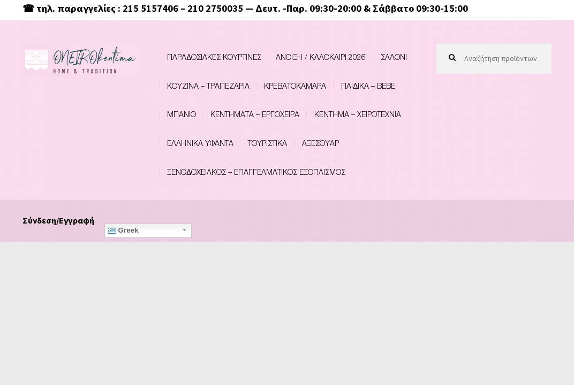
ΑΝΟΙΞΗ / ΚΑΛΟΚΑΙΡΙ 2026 (321, 56)
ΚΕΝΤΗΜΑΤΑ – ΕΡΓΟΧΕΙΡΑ (254, 114)
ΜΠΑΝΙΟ (181, 114)
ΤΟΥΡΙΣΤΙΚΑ (267, 143)
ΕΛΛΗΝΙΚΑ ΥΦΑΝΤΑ (200, 143)
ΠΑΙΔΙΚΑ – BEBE (368, 85)
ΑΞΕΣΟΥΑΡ (320, 143)
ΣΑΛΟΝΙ (394, 56)
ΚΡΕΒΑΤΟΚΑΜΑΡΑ (295, 85)
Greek (123, 230)
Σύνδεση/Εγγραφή (58, 220)
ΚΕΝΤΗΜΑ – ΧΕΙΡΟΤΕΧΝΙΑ (357, 114)
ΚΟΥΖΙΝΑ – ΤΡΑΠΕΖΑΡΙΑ (208, 85)
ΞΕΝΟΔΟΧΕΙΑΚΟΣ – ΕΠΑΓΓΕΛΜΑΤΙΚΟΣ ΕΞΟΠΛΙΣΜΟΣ (256, 171)
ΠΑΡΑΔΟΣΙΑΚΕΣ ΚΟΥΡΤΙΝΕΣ (214, 56)
